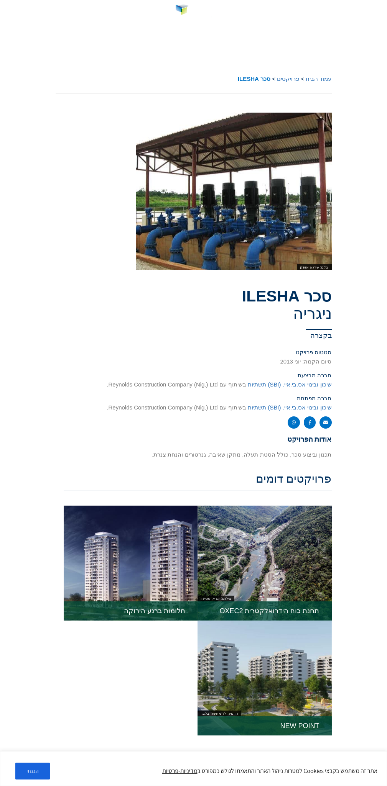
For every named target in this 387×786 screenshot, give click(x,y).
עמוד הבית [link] (318, 78)
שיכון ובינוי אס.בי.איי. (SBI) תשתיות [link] (289, 384)
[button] (376, 11)
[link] (193, 11)
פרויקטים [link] (288, 78)
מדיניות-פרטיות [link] (179, 771)
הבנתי (32, 771)
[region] (193, 768)
